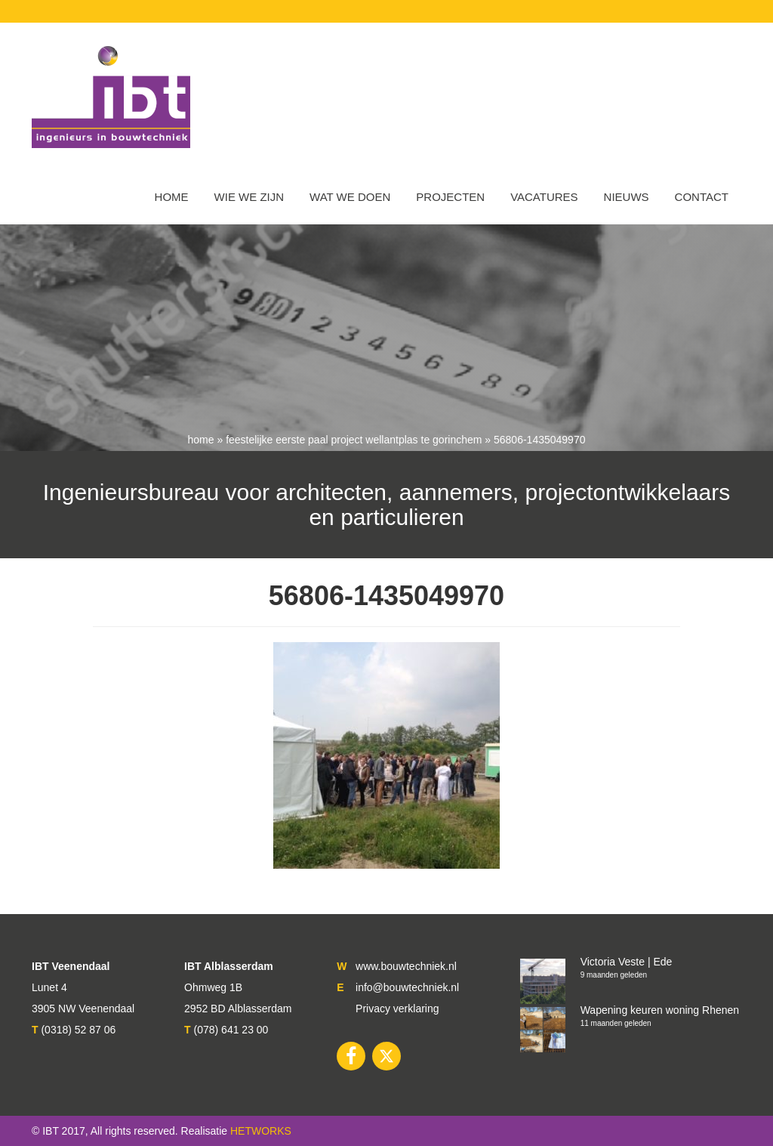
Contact (701, 196)
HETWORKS (260, 1131)
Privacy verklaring (397, 1008)
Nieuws (626, 196)
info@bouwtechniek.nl (407, 987)
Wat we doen (350, 196)
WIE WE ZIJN (249, 196)
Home (172, 196)
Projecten (450, 196)
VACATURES (543, 196)
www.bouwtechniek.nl (406, 966)
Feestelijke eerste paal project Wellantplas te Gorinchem (354, 440)
